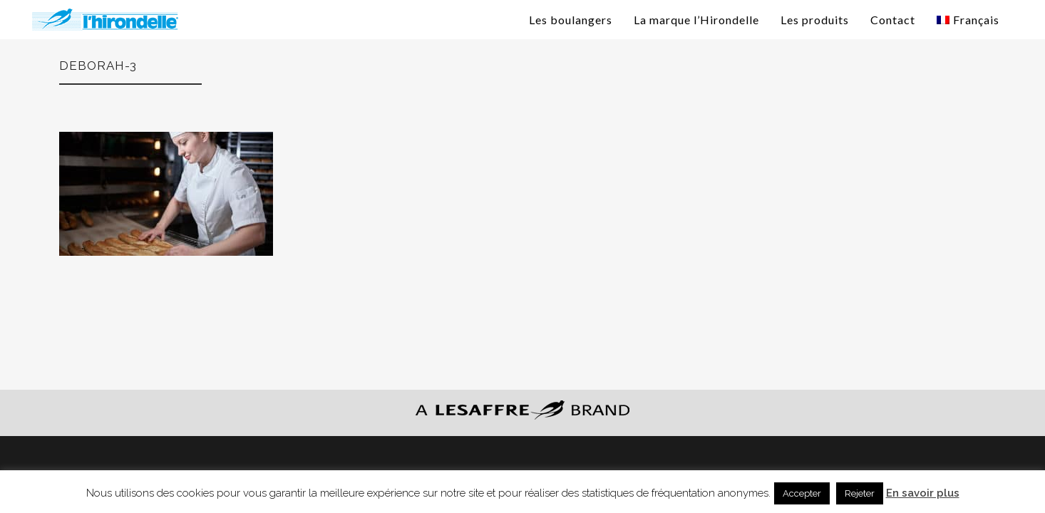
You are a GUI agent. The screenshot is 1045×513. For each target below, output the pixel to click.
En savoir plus (922, 493)
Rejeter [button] (860, 493)
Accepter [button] (802, 493)
